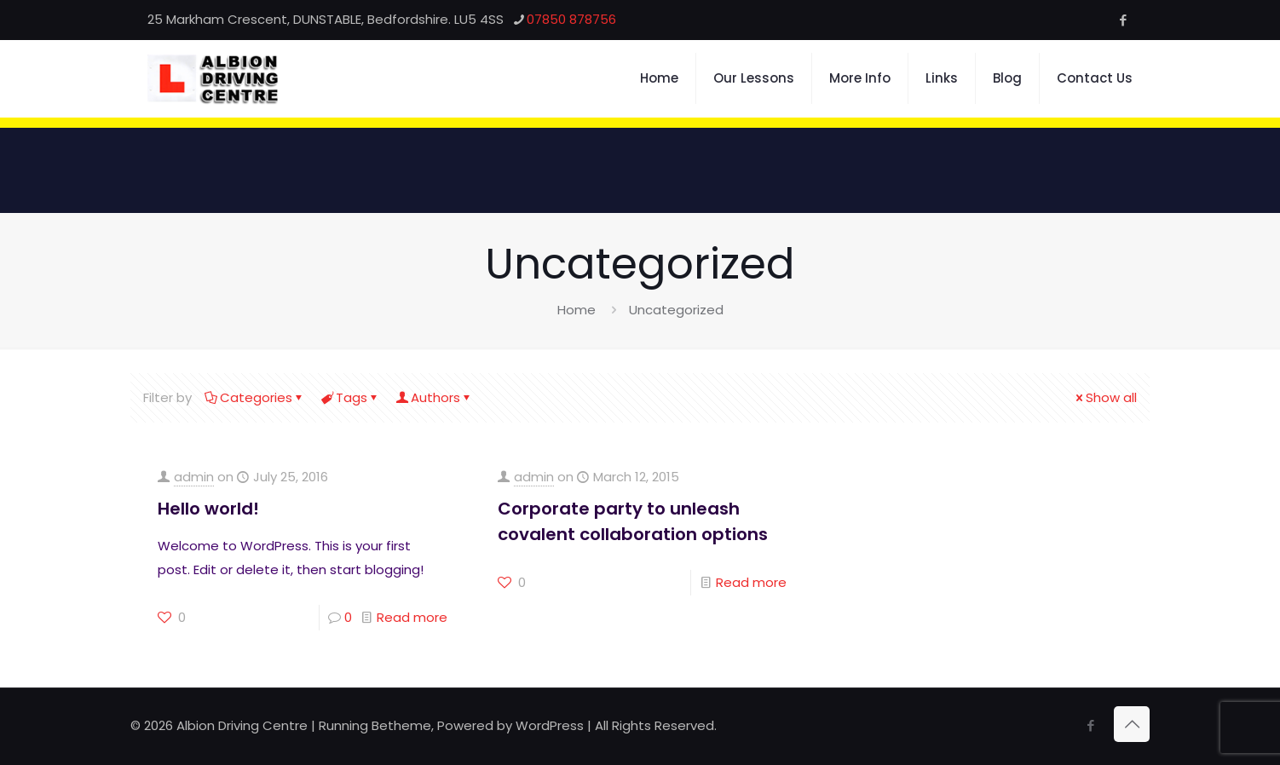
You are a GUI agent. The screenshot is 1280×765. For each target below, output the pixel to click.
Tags (350, 397)
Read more (412, 617)
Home (576, 310)
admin (194, 477)
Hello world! (208, 509)
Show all (1105, 397)
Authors (434, 397)
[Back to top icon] (1132, 724)
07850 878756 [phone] (571, 19)
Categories (255, 397)
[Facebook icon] (1122, 20)
